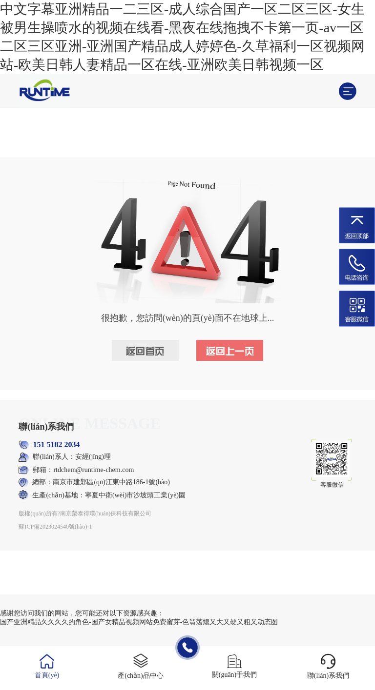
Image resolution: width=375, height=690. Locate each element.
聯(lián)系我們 (328, 675)
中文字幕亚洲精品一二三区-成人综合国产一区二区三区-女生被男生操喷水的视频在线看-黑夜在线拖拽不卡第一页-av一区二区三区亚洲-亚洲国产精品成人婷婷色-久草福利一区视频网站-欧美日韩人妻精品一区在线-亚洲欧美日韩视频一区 (182, 36)
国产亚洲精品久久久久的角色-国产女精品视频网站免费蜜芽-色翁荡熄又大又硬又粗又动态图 (139, 622)
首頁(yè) (47, 675)
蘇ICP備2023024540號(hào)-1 (55, 526)
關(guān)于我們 (234, 674)
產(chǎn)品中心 (141, 675)
